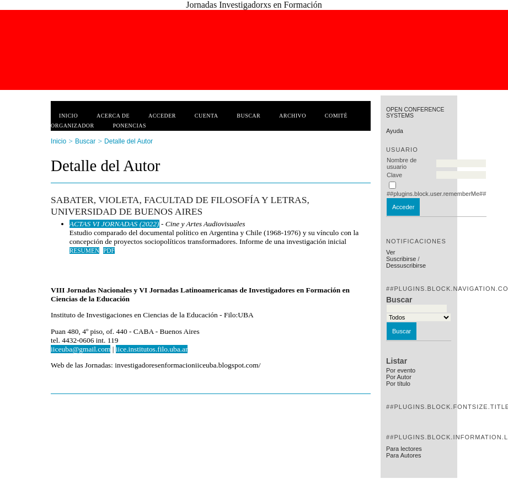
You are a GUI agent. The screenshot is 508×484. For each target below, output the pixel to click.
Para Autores (403, 455)
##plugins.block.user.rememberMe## (436, 193)
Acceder (162, 116)
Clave (394, 175)
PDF (109, 250)
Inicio (68, 116)
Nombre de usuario (401, 163)
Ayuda (394, 130)
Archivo (292, 116)
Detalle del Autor (128, 141)
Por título (398, 383)
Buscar (248, 116)
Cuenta (206, 116)
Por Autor (398, 377)
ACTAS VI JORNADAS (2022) (114, 224)
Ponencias (129, 126)
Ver (390, 252)
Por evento (400, 370)
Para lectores (404, 448)
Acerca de (113, 116)
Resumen (84, 250)
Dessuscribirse (406, 265)
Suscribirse (401, 259)
